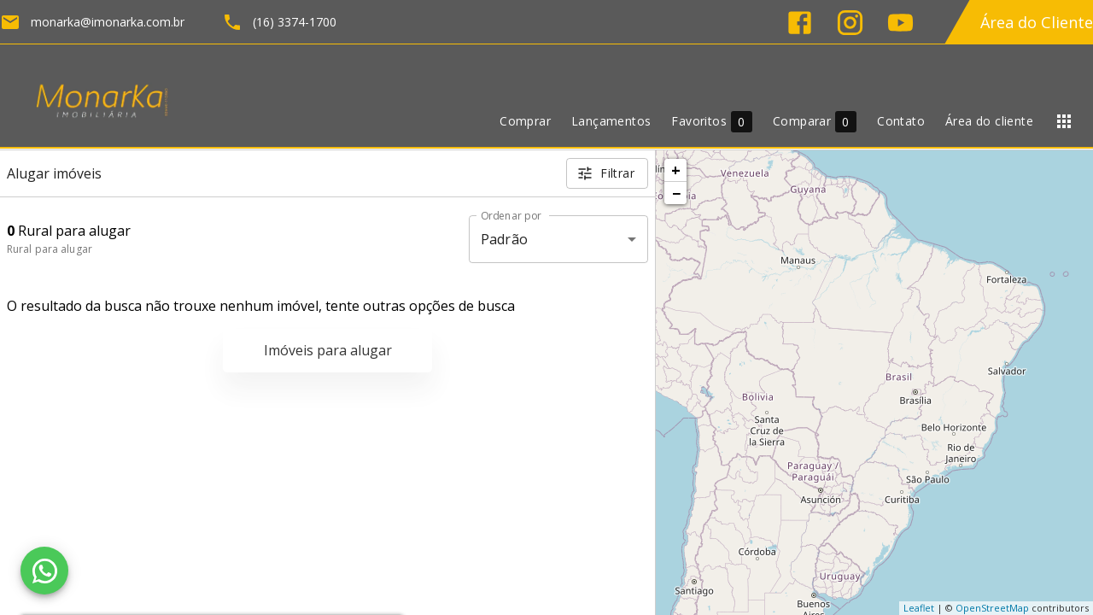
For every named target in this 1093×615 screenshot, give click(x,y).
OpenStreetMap (992, 607)
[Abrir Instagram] (850, 23)
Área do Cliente (1036, 22)
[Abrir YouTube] (900, 23)
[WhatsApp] (44, 570)
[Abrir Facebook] (800, 23)
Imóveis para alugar (328, 350)
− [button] (676, 193)
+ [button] (676, 170)
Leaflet (918, 607)
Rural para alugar (49, 249)
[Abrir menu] (1063, 121)
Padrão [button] (504, 239)
